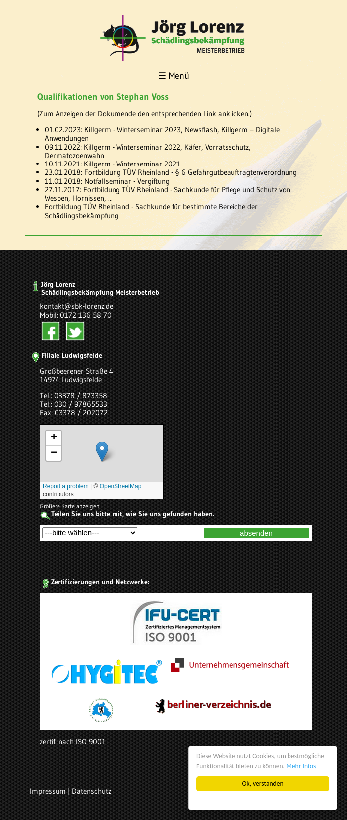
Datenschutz (91, 791)
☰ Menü (173, 75)
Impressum (48, 791)
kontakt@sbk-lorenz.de (76, 306)
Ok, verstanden (263, 783)
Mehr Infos (301, 766)
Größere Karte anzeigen (70, 506)
